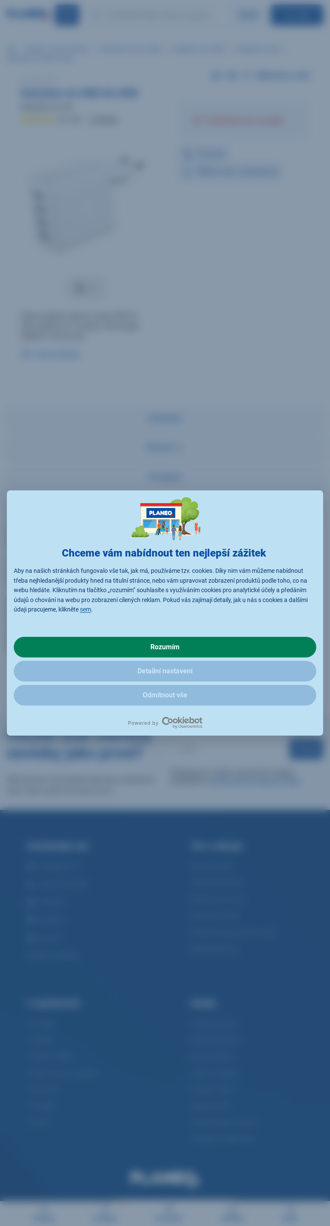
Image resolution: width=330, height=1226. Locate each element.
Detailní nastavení (165, 671)
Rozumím (165, 647)
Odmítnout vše (165, 695)
